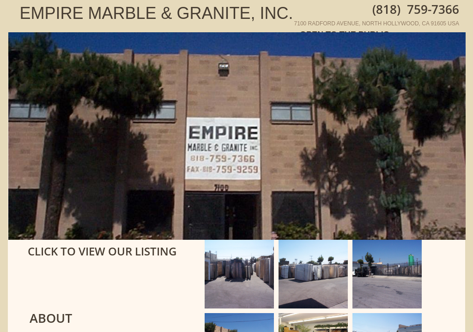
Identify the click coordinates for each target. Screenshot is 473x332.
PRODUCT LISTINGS (226, 66)
